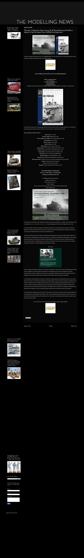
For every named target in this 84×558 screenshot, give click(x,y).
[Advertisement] (40, 9)
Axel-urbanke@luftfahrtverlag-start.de (38, 224)
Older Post (74, 326)
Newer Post (27, 326)
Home (50, 326)
